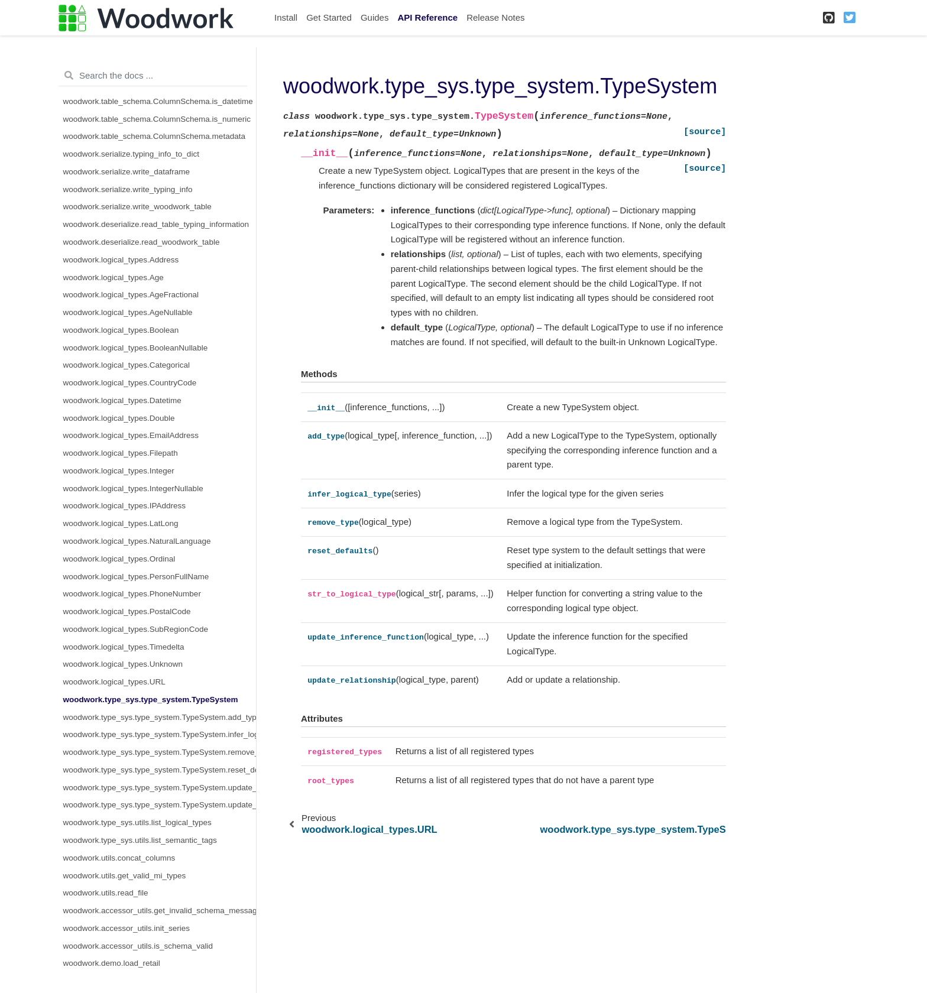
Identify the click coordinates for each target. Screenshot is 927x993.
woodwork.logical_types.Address (121, 259)
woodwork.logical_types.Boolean (121, 330)
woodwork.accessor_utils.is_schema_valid (138, 946)
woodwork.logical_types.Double (119, 418)
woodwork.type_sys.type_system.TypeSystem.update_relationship (160, 804)
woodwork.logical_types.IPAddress (124, 505)
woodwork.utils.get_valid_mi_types (124, 875)
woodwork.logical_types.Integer (118, 470)
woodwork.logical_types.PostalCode (127, 611)
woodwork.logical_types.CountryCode (130, 382)
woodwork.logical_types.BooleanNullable (135, 347)
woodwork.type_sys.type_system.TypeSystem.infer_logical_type (160, 734)
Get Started (329, 17)
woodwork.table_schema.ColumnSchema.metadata (154, 136)
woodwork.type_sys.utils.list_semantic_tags (140, 840)
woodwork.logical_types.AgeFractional (131, 294)
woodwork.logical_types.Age (113, 277)
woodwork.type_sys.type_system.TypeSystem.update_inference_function (160, 787)
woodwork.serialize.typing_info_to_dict (131, 154)
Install (285, 17)
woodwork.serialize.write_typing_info (128, 189)
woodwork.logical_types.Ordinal (119, 558)
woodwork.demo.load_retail (111, 963)
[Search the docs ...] (153, 75)
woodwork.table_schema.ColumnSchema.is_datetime (158, 101)
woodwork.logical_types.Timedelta (123, 646)
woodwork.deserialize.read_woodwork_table (141, 242)
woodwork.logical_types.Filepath (120, 453)
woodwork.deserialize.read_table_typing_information (156, 224)
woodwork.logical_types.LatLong (121, 523)
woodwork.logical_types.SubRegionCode (135, 629)
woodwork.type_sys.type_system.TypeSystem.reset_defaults (160, 769)
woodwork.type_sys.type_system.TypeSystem (150, 699)
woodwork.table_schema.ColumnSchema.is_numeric (157, 119)
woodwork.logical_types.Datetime (122, 400)
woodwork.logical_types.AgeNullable (128, 312)
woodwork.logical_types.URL (114, 681)
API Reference (427, 17)
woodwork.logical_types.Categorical (126, 365)
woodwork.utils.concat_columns (119, 858)
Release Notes (495, 17)
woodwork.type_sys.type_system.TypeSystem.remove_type (160, 752)
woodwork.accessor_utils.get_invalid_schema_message (160, 910)
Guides (375, 17)
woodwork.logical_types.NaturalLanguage (137, 541)
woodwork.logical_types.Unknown (123, 664)
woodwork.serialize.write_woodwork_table (137, 206)
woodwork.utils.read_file (105, 892)
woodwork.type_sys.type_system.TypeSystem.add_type (160, 717)
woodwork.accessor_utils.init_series (126, 928)
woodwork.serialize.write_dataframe (126, 171)
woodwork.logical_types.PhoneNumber (132, 593)
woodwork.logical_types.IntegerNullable (133, 488)
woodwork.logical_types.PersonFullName (136, 576)
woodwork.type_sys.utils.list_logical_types (137, 822)
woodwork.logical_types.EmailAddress (131, 435)
